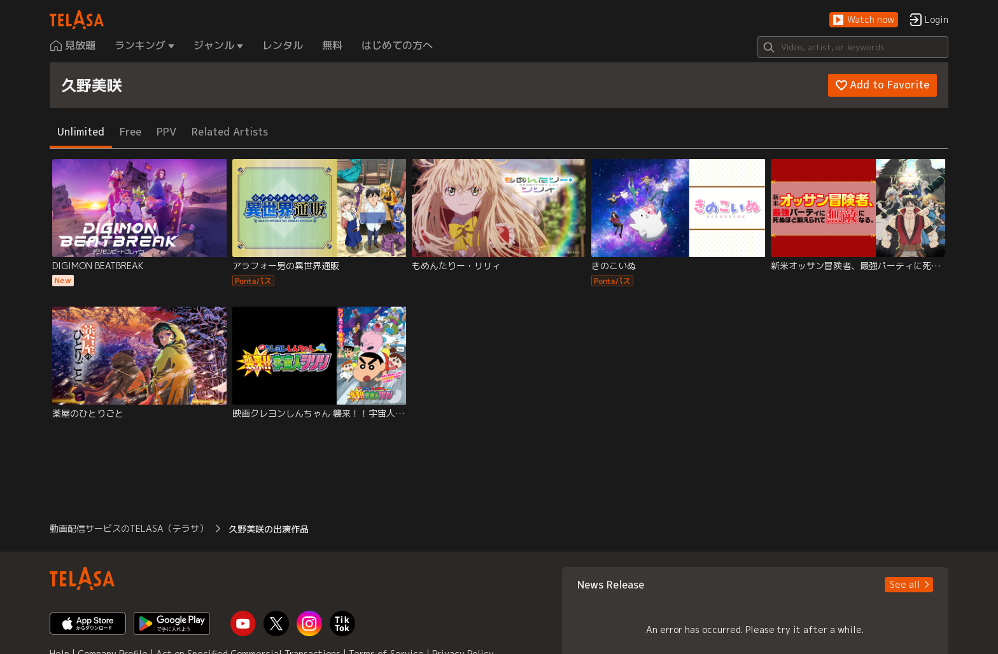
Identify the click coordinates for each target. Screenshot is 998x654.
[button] (863, 20)
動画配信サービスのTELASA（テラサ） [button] (129, 528)
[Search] (852, 47)
